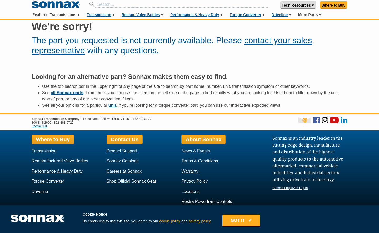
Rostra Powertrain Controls (206, 201)
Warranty (189, 171)
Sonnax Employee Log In (290, 188)
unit (112, 105)
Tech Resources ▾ (298, 5)
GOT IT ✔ (241, 220)
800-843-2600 (41, 122)
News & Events (195, 151)
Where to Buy (333, 5)
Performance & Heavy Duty (194, 15)
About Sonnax (203, 139)
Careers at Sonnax (124, 171)
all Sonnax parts (67, 92)
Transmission (99, 15)
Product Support (122, 151)
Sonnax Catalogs (123, 161)
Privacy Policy (194, 181)
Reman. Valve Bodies (141, 15)
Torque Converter (245, 15)
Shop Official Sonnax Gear (131, 181)
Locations (190, 191)
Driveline (280, 15)
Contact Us (39, 126)
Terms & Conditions (199, 161)
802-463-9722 (64, 122)
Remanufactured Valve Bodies (60, 161)
